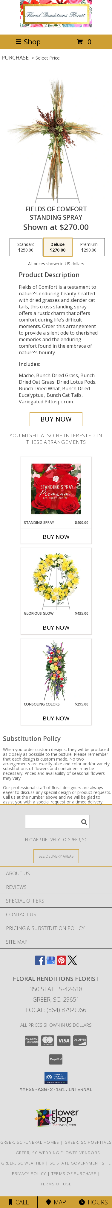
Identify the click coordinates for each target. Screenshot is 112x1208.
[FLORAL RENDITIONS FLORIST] (56, 26)
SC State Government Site (80, 1163)
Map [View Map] (56, 1202)
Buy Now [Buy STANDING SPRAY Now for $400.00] (56, 537)
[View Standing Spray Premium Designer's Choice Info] (56, 488)
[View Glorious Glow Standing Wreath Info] (56, 580)
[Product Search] (57, 821)
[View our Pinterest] (61, 963)
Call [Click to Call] (19, 1202)
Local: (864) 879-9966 (56, 1010)
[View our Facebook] (40, 963)
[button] (56, 1078)
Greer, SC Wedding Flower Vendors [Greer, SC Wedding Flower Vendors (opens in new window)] (58, 1152)
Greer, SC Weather (23, 1163)
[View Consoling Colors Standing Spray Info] (56, 670)
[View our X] (72, 963)
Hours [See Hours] (93, 1202)
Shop (28, 41)
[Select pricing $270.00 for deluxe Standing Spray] (58, 247)
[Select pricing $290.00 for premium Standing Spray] (89, 247)
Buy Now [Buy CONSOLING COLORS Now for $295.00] (56, 718)
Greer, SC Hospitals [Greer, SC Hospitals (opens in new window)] (88, 1142)
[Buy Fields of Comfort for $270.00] (56, 419)
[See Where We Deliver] (56, 856)
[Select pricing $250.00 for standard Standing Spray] (26, 247)
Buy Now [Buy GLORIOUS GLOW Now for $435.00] (56, 627)
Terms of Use (56, 1184)
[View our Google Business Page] (51, 963)
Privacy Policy (29, 1173)
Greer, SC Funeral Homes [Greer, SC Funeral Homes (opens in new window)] (29, 1142)
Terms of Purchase (73, 1173)
